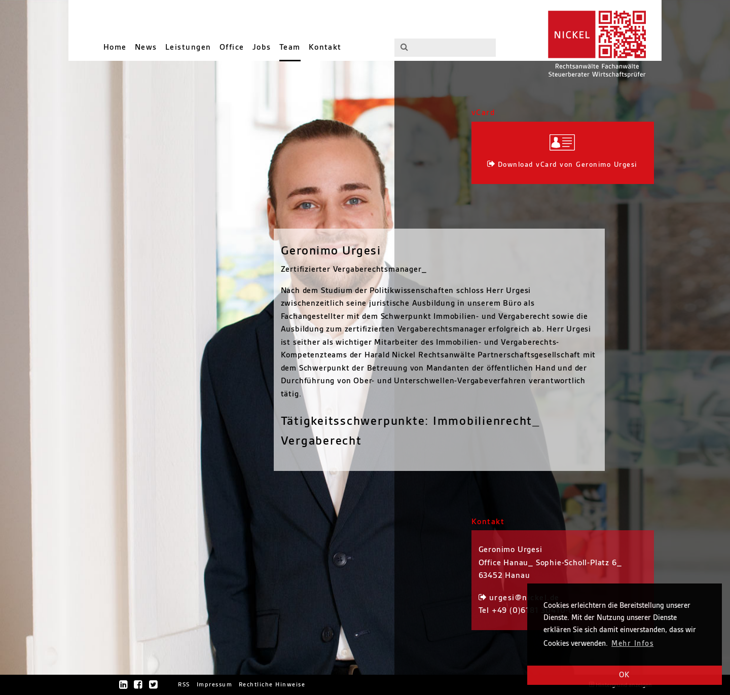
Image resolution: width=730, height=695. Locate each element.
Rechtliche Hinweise (272, 684)
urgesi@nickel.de (524, 598)
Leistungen (188, 47)
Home (115, 47)
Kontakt (325, 47)
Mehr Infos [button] (632, 644)
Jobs (261, 47)
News (146, 47)
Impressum (214, 684)
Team (290, 47)
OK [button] (624, 675)
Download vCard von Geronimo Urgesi (567, 164)
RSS (184, 684)
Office (232, 47)
